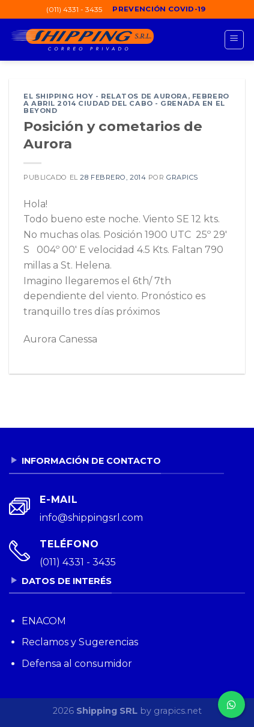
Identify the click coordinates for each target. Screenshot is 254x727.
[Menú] (234, 39)
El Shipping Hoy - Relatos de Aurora (105, 96)
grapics (182, 177)
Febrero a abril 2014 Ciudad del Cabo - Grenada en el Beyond (126, 103)
